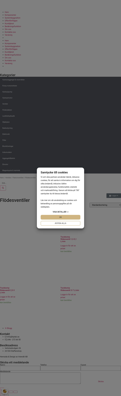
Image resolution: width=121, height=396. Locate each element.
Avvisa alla (60, 223)
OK (60, 217)
